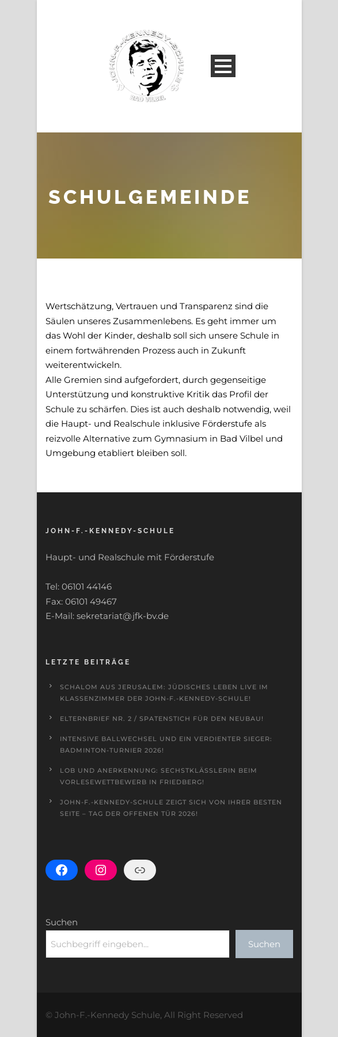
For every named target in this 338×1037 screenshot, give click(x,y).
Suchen (61, 922)
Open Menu (223, 66)
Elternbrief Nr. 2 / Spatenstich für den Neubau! (162, 719)
